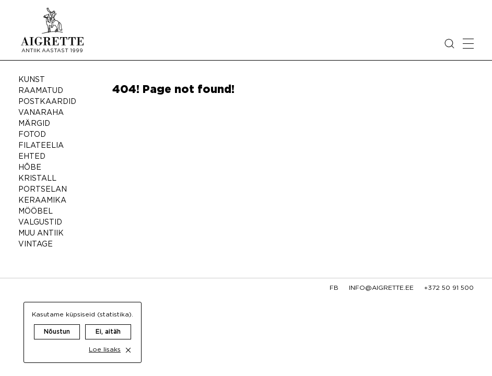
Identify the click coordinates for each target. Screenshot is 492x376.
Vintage (35, 244)
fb (334, 288)
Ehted (31, 157)
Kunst (31, 80)
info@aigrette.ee (381, 288)
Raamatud (40, 91)
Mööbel (35, 211)
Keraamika (42, 200)
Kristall (37, 178)
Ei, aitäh (108, 321)
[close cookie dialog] (128, 340)
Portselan (42, 189)
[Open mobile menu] (468, 44)
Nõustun (57, 321)
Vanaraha (41, 113)
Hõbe (29, 167)
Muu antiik (41, 233)
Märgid (34, 124)
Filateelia (41, 146)
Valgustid (40, 222)
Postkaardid (47, 102)
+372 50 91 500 (449, 288)
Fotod (32, 135)
